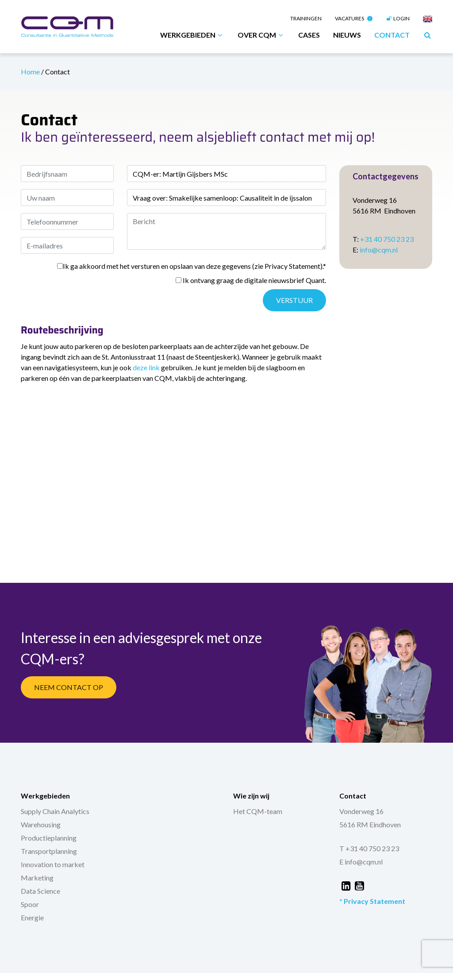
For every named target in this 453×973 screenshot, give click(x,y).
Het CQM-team (257, 811)
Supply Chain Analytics (55, 811)
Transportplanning (49, 851)
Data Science (40, 891)
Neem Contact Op (68, 687)
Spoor (30, 904)
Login (398, 18)
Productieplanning (49, 837)
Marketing (37, 877)
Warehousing (41, 824)
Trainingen (306, 18)
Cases (309, 35)
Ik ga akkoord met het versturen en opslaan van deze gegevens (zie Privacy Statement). (191, 266)
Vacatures (353, 18)
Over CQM (261, 35)
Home (31, 71)
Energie (32, 917)
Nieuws (347, 35)
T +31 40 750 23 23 (369, 848)
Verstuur (294, 300)
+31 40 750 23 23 (387, 239)
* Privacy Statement (372, 901)
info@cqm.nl (379, 249)
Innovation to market (52, 864)
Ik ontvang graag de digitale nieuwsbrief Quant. (251, 280)
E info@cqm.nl (361, 861)
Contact (392, 35)
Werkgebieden (192, 35)
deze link (146, 367)
